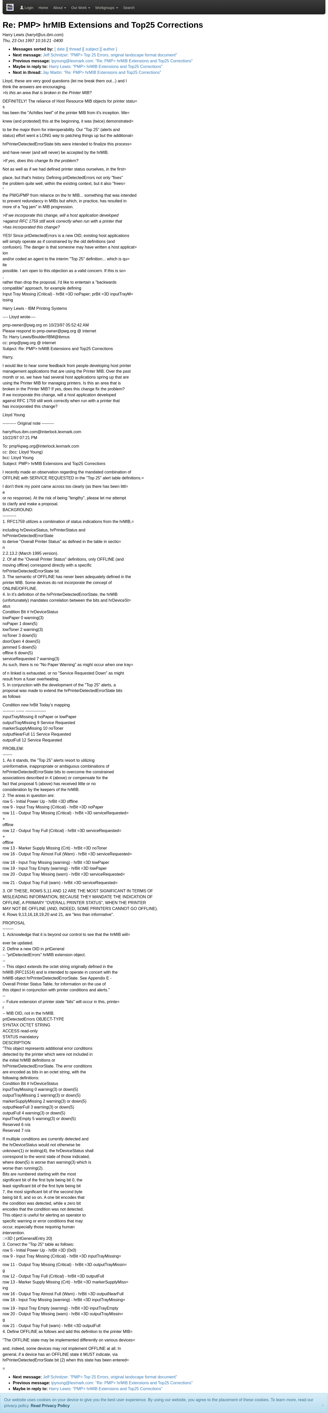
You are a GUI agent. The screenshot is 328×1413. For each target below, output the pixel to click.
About (59, 8)
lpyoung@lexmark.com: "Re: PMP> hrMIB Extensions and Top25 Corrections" (122, 61)
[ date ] (61, 49)
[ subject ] (92, 49)
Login (26, 8)
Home (43, 8)
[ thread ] (75, 49)
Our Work (80, 8)
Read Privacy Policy (50, 1406)
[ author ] (109, 49)
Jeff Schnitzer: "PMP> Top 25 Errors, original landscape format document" (110, 55)
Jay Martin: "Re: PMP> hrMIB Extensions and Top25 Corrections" (102, 72)
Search (129, 8)
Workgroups (106, 8)
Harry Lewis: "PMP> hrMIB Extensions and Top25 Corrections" (105, 66)
